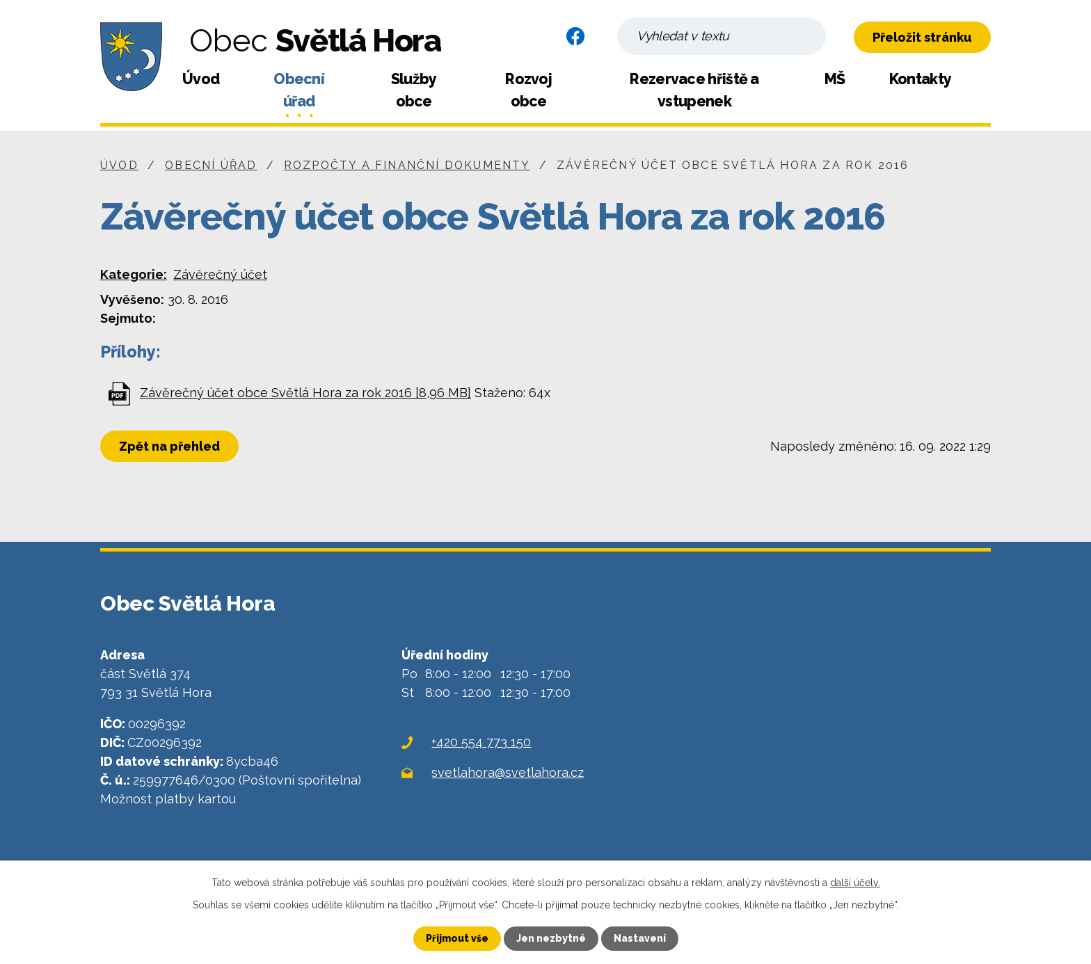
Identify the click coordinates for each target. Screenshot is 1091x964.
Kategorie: (133, 274)
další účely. (855, 882)
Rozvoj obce (528, 90)
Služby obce (414, 90)
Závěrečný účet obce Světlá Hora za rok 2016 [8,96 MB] (305, 392)
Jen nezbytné (551, 938)
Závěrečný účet (220, 274)
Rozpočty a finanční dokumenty (407, 165)
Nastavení (640, 938)
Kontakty (920, 79)
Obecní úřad (298, 90)
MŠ (835, 79)
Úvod (200, 79)
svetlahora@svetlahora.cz (507, 772)
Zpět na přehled (169, 446)
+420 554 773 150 (481, 741)
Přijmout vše (457, 938)
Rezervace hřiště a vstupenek (694, 90)
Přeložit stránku (922, 37)
